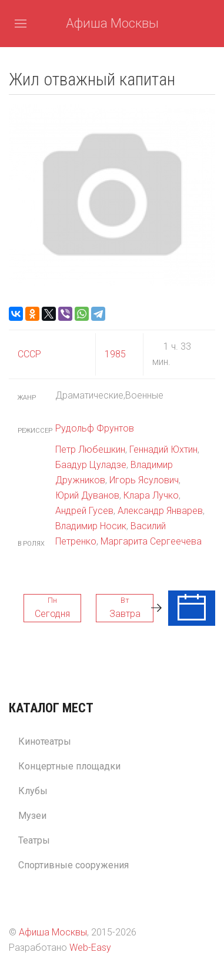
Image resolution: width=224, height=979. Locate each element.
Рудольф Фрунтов (94, 428)
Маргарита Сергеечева (151, 541)
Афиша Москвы (112, 23)
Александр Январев (160, 510)
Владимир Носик (90, 526)
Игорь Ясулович (144, 480)
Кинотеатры (44, 741)
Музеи (32, 815)
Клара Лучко (151, 495)
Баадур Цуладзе (90, 464)
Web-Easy (90, 947)
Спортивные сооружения (73, 865)
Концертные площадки (69, 766)
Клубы (33, 791)
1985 (115, 354)
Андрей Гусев (84, 510)
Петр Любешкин (90, 449)
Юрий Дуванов (87, 495)
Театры (34, 840)
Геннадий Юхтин (163, 449)
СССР (29, 354)
